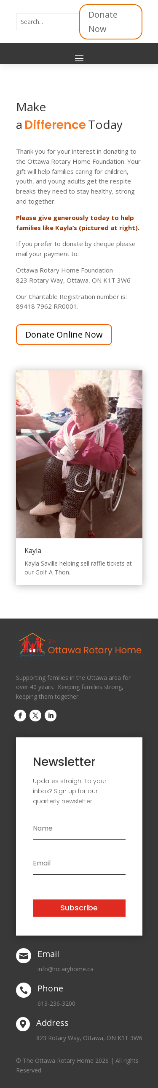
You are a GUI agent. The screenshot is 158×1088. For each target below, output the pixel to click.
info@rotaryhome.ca (65, 969)
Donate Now (103, 21)
